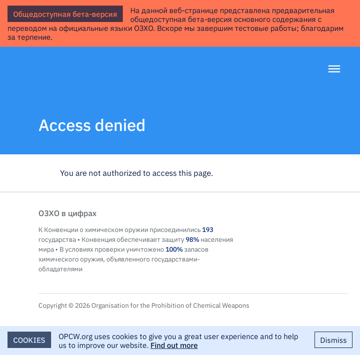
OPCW (303, 222)
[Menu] (334, 70)
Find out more (174, 345)
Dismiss (333, 339)
